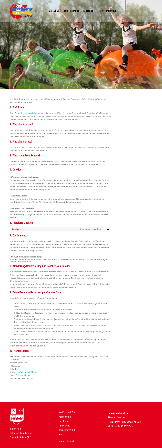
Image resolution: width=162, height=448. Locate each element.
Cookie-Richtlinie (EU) (20, 437)
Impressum (15, 428)
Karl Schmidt (71, 11)
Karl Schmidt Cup (67, 412)
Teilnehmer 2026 (106, 11)
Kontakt (88, 11)
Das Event (53, 11)
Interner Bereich (67, 441)
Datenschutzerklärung (20, 433)
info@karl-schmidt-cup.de (128, 421)
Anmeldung (64, 425)
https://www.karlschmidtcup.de (32, 113)
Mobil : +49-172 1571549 (120, 426)
